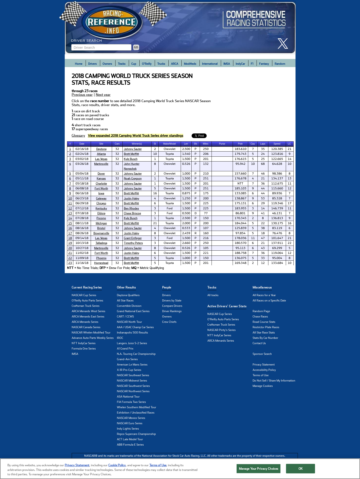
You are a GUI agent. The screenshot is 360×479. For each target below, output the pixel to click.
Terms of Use (261, 375)
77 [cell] (206, 213)
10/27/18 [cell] (81, 248)
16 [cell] (155, 193)
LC (289, 143)
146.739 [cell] (277, 208)
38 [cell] (263, 228)
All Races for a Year (264, 295)
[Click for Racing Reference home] (180, 27)
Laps (262, 143)
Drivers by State (171, 300)
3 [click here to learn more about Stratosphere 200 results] (70, 159)
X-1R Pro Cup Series (129, 370)
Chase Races (260, 316)
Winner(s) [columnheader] (137, 143)
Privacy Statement (264, 364)
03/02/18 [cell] (81, 159)
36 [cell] (263, 183)
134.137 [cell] (277, 178)
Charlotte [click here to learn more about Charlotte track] (101, 183)
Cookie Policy (117, 465)
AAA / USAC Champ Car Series (135, 327)
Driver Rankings (172, 311)
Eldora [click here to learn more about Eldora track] (101, 213)
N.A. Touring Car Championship (136, 354)
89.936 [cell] (277, 193)
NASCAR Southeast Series (133, 375)
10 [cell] (155, 153)
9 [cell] (289, 153)
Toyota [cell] (169, 153)
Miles (205, 143)
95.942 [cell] (240, 163)
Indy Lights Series (128, 428)
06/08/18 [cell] (81, 188)
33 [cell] (263, 258)
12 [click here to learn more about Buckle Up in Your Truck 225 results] (70, 208)
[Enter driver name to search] (101, 47)
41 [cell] (263, 213)
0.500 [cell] (186, 213)
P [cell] (195, 149)
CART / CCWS (125, 316)
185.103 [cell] (240, 188)
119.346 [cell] (277, 203)
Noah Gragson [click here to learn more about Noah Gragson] (133, 178)
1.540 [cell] (186, 153)
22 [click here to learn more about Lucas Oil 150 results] (70, 258)
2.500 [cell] (186, 149)
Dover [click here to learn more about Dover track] (101, 173)
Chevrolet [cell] (169, 149)
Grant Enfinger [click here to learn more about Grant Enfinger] (133, 238)
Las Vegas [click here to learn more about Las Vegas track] (101, 159)
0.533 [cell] (186, 228)
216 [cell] (206, 238)
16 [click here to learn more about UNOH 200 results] (70, 228)
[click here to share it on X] (285, 43)
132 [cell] (206, 163)
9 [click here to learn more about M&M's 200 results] (70, 193)
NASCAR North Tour (129, 322)
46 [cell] (263, 173)
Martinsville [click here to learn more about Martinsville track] (101, 163)
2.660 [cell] (186, 243)
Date (81, 143)
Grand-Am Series (127, 359)
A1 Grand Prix (125, 348)
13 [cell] (289, 178)
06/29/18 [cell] (81, 203)
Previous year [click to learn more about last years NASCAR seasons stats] (82, 95)
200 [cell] (206, 198)
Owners (107, 63)
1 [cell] (155, 159)
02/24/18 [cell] (81, 153)
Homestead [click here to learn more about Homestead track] (101, 263)
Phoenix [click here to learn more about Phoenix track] (101, 258)
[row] (180, 268)
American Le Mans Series (132, 364)
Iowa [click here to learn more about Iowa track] (101, 193)
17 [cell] (289, 203)
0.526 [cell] (186, 163)
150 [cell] (206, 218)
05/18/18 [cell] (81, 183)
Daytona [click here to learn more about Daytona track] (101, 149)
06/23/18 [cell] (81, 198)
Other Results (126, 287)
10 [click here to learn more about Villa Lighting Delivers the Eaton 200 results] (70, 198)
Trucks (161, 63)
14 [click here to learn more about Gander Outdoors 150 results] (70, 218)
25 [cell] (263, 159)
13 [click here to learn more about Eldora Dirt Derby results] (70, 213)
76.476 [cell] (277, 233)
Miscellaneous (262, 287)
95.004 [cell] (277, 258)
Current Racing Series (87, 287)
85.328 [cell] (277, 198)
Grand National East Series (133, 311)
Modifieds (190, 63)
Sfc (195, 143)
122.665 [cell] (277, 159)
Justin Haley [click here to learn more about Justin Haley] (131, 198)
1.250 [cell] (186, 198)
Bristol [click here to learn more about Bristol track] (101, 228)
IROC (120, 338)
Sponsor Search (262, 354)
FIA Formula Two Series (131, 402)
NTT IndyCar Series (84, 343)
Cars (117, 143)
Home (78, 63)
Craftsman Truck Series (86, 305)
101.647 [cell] (277, 238)
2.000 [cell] (186, 223)
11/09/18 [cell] (81, 258)
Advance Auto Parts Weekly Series (93, 338)
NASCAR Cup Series (84, 295)
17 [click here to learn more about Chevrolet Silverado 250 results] (70, 233)
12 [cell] (289, 188)
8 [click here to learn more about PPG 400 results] (70, 188)
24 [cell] (263, 153)
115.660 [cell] (277, 188)
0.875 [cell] (186, 193)
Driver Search (86, 40)
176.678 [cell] (240, 178)
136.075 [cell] (240, 258)
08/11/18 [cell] (81, 223)
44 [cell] (263, 188)
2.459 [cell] (186, 233)
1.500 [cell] (186, 159)
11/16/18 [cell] (81, 263)
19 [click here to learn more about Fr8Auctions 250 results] (70, 243)
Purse (222, 143)
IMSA (226, 63)
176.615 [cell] (240, 159)
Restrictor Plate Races (266, 327)
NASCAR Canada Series (86, 327)
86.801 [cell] (240, 213)
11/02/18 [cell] (81, 253)
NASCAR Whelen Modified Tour (91, 332)
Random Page (261, 311)
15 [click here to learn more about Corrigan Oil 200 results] (70, 223)
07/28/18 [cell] (81, 218)
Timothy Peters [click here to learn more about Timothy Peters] (133, 243)
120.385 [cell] (277, 149)
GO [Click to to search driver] (136, 47)
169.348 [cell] (240, 263)
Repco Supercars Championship (136, 434)
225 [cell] (206, 203)
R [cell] (195, 233)
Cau (253, 143)
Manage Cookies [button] (263, 386)
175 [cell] (206, 193)
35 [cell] (263, 149)
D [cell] (195, 213)
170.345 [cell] (240, 218)
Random (280, 63)
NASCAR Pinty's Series (221, 330)
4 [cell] (253, 178)
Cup (133, 63)
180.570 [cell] (240, 243)
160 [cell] (206, 233)
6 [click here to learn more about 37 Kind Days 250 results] (70, 178)
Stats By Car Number (265, 338)
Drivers (92, 63)
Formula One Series (84, 348)
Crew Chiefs (169, 322)
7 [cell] (253, 149)
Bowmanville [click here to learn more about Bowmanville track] (101, 233)
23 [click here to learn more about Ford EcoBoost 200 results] (70, 263)
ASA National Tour (128, 396)
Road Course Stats (264, 322)
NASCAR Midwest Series (132, 380)
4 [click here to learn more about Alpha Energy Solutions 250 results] (70, 163)
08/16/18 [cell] (81, 228)
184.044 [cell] (240, 223)
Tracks (121, 63)
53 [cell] (263, 198)
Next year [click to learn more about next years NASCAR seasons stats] (103, 95)
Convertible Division (129, 305)
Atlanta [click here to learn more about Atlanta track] (101, 153)
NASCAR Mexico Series (131, 418)
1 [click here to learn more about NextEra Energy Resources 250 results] (70, 149)
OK (301, 469)
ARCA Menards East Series (88, 316)
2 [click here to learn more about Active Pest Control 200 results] (70, 153)
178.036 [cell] (240, 238)
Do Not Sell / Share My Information (274, 380)
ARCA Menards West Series (88, 311)
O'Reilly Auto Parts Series (87, 300)
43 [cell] (263, 248)
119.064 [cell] (277, 253)
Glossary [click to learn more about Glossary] (78, 136)
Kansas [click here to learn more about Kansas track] (101, 178)
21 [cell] (289, 149)
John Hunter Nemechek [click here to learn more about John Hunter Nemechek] (131, 166)
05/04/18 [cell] (81, 173)
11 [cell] (289, 183)
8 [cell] (155, 163)
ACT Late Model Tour (130, 439)
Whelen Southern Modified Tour (136, 407)
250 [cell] (206, 149)
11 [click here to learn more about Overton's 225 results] (70, 203)
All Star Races (125, 300)
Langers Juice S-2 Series (132, 343)
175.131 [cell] (240, 203)
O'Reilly (146, 63)
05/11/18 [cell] (81, 178)
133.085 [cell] (240, 193)
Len (186, 143)
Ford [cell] (170, 208)
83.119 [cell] (277, 228)
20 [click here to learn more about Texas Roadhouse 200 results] (70, 248)
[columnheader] (70, 144)
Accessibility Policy (264, 370)
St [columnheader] (155, 143)
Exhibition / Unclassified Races (135, 412)
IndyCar (240, 63)
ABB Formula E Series (130, 444)
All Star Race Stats (264, 332)
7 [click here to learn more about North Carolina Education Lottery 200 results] (70, 183)
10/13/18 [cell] (81, 243)
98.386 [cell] (277, 173)
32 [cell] (117, 149)
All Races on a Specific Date (269, 300)
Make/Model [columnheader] (169, 143)
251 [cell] (206, 178)
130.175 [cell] (277, 223)
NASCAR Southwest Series (133, 386)
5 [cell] (253, 153)
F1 (252, 63)
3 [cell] (155, 208)
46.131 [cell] (277, 213)
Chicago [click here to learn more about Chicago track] (101, 203)
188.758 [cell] (240, 253)
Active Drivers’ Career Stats (227, 306)
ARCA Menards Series (85, 322)
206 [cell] (206, 153)
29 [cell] (263, 203)
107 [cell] (206, 228)
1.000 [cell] (186, 173)
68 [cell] (263, 163)
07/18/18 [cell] (81, 213)
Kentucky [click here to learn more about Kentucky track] (101, 208)
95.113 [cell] (240, 248)
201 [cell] (206, 159)
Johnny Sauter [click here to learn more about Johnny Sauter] (133, 149)
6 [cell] (253, 193)
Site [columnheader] (101, 143)
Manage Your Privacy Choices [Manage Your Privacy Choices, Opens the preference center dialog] (258, 469)
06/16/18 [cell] (81, 193)
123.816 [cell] (277, 153)
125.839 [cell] (240, 228)
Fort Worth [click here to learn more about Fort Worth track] (101, 188)
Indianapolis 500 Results (132, 332)
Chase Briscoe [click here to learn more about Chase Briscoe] (132, 213)
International (210, 63)
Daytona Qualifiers (128, 295)
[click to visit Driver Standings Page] (135, 136)
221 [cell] (206, 253)
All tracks (213, 295)
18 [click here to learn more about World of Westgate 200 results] (70, 238)
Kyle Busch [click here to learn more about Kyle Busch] (131, 159)
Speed (277, 143)
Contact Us (259, 343)
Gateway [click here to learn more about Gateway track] (101, 198)
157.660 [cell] (240, 173)
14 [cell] (289, 159)
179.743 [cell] (240, 153)
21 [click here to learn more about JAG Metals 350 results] (70, 253)
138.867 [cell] (240, 198)
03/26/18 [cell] (81, 163)
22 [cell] (263, 223)
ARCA (174, 63)
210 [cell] (206, 173)
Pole (240, 143)
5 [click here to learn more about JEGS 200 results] (70, 173)
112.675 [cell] (277, 183)
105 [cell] (206, 248)
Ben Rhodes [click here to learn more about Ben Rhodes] (131, 208)
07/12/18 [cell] (81, 208)
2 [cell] (155, 149)
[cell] (70, 149)
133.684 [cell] (277, 263)
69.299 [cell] (277, 248)
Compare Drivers (172, 305)
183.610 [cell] (240, 149)
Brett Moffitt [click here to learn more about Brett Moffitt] (131, 153)
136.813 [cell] (277, 218)
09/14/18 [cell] (81, 238)
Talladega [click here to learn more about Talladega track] (101, 243)
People (166, 287)
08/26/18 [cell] (81, 233)
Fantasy (264, 63)
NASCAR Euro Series (129, 423)
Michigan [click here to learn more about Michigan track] (101, 223)
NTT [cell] (240, 183)
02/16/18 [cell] (81, 149)
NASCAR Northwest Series (133, 391)
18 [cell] (263, 233)
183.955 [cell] (240, 208)
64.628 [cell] (277, 163)
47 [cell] (263, 238)
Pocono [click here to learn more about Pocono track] (101, 218)
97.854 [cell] (240, 233)
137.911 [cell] (277, 243)
